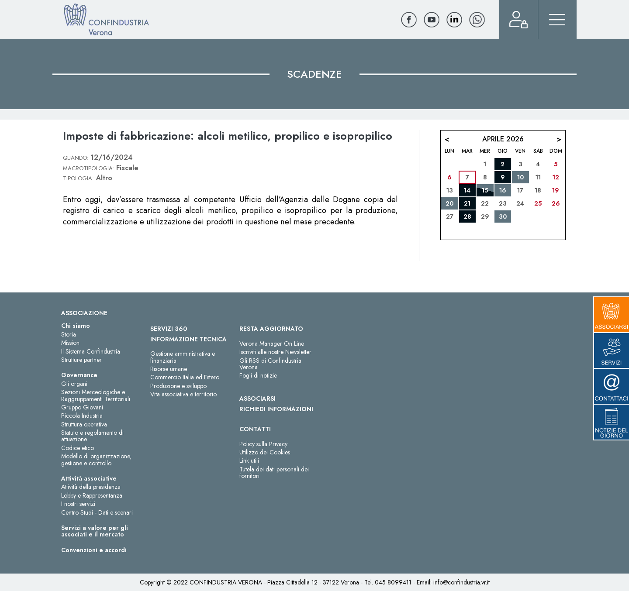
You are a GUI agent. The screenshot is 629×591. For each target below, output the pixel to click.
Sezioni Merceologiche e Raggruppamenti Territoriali (95, 395)
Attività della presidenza (91, 486)
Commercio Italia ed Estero (184, 377)
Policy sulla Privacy (263, 444)
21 (467, 203)
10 (520, 177)
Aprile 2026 (503, 139)
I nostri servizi (78, 503)
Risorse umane (168, 368)
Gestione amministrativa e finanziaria (182, 356)
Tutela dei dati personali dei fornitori (274, 472)
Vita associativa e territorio (183, 394)
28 (467, 216)
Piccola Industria (82, 415)
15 (485, 190)
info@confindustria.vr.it (461, 582)
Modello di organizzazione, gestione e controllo (96, 459)
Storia (68, 334)
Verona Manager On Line (271, 343)
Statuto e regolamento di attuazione (92, 435)
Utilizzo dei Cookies (264, 452)
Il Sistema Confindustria (90, 351)
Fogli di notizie (258, 375)
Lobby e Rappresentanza (91, 495)
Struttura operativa (84, 424)
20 (449, 203)
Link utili (249, 460)
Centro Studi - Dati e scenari (97, 512)
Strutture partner (81, 359)
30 (503, 216)
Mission (70, 342)
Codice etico (77, 447)
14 (467, 190)
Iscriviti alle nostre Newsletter (275, 351)
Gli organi (74, 383)
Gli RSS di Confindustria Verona (270, 363)
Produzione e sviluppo (178, 385)
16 (502, 190)
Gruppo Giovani (82, 407)
